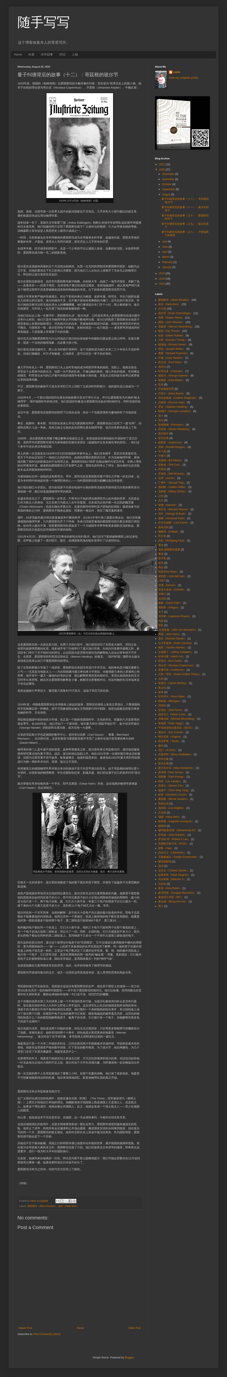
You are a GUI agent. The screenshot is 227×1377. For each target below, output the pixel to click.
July (165, 241)
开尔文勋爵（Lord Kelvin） (174, 522)
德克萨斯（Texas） (169, 741)
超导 (160, 562)
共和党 (162, 469)
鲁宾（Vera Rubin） (170, 888)
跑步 (160, 567)
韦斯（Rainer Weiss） (171, 317)
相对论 (162, 366)
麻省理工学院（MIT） (171, 897)
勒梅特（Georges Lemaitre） (175, 411)
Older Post (134, 1328)
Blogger (129, 1357)
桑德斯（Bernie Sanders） (173, 799)
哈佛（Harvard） (168, 505)
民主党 (162, 536)
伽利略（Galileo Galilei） (172, 487)
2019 (162, 273)
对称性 (162, 705)
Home (18, 54)
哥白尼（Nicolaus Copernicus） (176, 665)
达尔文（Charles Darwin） (173, 870)
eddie (176, 72)
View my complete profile (183, 77)
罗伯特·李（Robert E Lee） (174, 839)
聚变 (160, 553)
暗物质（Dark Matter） (171, 380)
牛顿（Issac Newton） (171, 357)
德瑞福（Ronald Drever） (173, 344)
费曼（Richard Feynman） (173, 353)
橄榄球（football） (169, 531)
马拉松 (162, 883)
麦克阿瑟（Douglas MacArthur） (177, 892)
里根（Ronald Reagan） (172, 447)
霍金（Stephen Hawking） (173, 406)
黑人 (160, 906)
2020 (162, 169)
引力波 (162, 308)
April (165, 251)
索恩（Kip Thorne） (169, 330)
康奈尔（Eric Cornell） (171, 732)
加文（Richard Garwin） (172, 638)
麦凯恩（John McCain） (172, 576)
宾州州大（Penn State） (172, 696)
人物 (75, 54)
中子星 (162, 451)
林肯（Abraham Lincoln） (173, 794)
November (168, 179)
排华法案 (163, 759)
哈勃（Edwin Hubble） (171, 335)
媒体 (160, 692)
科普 (31, 54)
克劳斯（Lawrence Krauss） (175, 616)
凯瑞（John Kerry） (169, 634)
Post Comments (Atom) (47, 1334)
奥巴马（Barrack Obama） (174, 509)
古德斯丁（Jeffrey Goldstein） (176, 652)
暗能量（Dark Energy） (172, 776)
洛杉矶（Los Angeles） (172, 807)
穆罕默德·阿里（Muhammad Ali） (177, 830)
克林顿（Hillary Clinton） (172, 491)
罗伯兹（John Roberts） (172, 834)
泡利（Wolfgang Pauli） (172, 540)
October (167, 184)
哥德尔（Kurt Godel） (171, 660)
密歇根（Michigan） (170, 701)
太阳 (160, 678)
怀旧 (62, 54)
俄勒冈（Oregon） (169, 607)
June (165, 246)
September (169, 189)
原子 (160, 415)
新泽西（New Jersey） (171, 772)
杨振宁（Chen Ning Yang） (174, 790)
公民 (160, 496)
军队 (160, 625)
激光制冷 (163, 433)
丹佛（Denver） (167, 585)
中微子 (162, 455)
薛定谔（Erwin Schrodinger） (175, 313)
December (168, 174)
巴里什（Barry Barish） (172, 393)
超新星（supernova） (171, 442)
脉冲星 (162, 558)
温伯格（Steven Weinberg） (174, 429)
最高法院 (163, 527)
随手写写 (43, 22)
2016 (162, 283)
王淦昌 (162, 812)
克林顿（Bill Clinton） (171, 460)
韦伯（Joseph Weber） (172, 348)
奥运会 (162, 687)
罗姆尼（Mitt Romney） (172, 473)
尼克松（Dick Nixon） (171, 710)
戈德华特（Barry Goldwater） (175, 754)
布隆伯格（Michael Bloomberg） (177, 718)
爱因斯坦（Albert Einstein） (42, 1206)
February (167, 262)
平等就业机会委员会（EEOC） (176, 727)
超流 (160, 865)
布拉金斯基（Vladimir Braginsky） (178, 397)
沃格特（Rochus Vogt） (172, 402)
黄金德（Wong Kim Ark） (173, 901)
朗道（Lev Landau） (170, 781)
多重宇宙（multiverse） (172, 669)
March (166, 256)
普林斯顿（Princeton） (171, 424)
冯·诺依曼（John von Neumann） (177, 629)
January (167, 267)
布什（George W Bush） (172, 513)
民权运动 (163, 803)
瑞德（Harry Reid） (169, 816)
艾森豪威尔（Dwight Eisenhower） (178, 856)
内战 (160, 620)
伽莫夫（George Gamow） (174, 375)
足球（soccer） (167, 478)
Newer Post (25, 1328)
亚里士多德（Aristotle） (172, 589)
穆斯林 (162, 825)
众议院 (162, 598)
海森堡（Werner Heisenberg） (176, 326)
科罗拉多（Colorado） (171, 371)
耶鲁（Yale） (166, 848)
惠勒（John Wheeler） (171, 322)
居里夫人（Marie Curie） (172, 714)
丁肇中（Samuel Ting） (172, 482)
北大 (160, 500)
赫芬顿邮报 (164, 861)
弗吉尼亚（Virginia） (170, 736)
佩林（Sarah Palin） (170, 602)
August (166, 194)
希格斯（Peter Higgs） (171, 723)
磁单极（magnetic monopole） (176, 821)
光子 (160, 611)
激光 (160, 545)
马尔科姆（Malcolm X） (172, 879)
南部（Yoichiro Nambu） (172, 647)
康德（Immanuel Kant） (172, 518)
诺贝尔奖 (163, 438)
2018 (162, 278)
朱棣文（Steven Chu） (171, 785)
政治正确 (163, 763)
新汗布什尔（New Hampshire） (176, 767)
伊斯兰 (162, 593)
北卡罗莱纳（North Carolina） (175, 643)
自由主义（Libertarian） (172, 852)
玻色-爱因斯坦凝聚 (169, 549)
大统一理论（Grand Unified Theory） (180, 674)
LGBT (161, 580)
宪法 (160, 420)
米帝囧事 (47, 54)
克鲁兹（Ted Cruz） (170, 464)
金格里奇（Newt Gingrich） (174, 874)
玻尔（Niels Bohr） (68, 1206)
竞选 (160, 384)
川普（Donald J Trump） (172, 339)
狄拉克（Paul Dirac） (170, 362)
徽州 (160, 745)
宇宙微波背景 (166, 388)
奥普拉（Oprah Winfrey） (173, 683)
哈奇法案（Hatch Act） (171, 656)
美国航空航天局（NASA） (173, 843)
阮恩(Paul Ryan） (168, 571)
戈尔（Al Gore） (168, 750)
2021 (162, 164)
